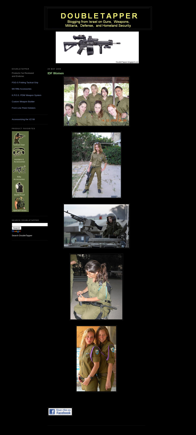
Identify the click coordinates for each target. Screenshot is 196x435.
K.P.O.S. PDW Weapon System (26, 95)
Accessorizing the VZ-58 (23, 119)
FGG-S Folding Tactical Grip (25, 82)
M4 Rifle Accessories (22, 89)
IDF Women (56, 73)
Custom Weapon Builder (23, 101)
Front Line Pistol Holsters (23, 108)
